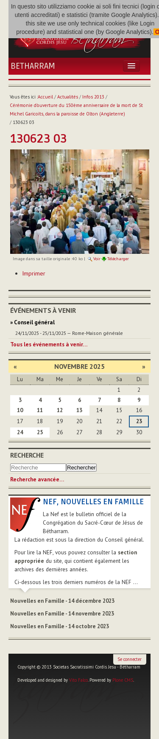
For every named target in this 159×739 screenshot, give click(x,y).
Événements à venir (43, 310)
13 (79, 410)
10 (20, 410)
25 (40, 432)
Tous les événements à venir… (48, 344)
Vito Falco (78, 680)
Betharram (33, 66)
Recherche (27, 455)
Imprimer (33, 273)
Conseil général (34, 322)
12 (60, 410)
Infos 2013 (93, 97)
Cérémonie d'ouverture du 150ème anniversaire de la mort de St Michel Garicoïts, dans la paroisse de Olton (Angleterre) (76, 109)
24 (20, 432)
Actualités (67, 97)
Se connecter (129, 659)
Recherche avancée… (37, 479)
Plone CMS (122, 680)
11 (40, 410)
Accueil (45, 97)
